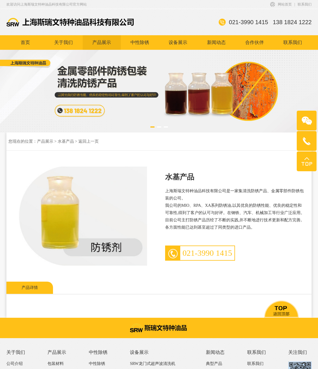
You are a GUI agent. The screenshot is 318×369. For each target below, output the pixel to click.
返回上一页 (88, 141)
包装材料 (55, 363)
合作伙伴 (254, 43)
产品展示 (101, 43)
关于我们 (63, 43)
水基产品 (66, 141)
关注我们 (297, 352)
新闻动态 (216, 43)
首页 (25, 43)
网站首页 (285, 6)
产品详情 (30, 287)
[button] (152, 127)
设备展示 (178, 43)
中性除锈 (139, 43)
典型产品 (214, 363)
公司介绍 (14, 363)
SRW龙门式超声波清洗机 (152, 363)
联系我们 (305, 6)
